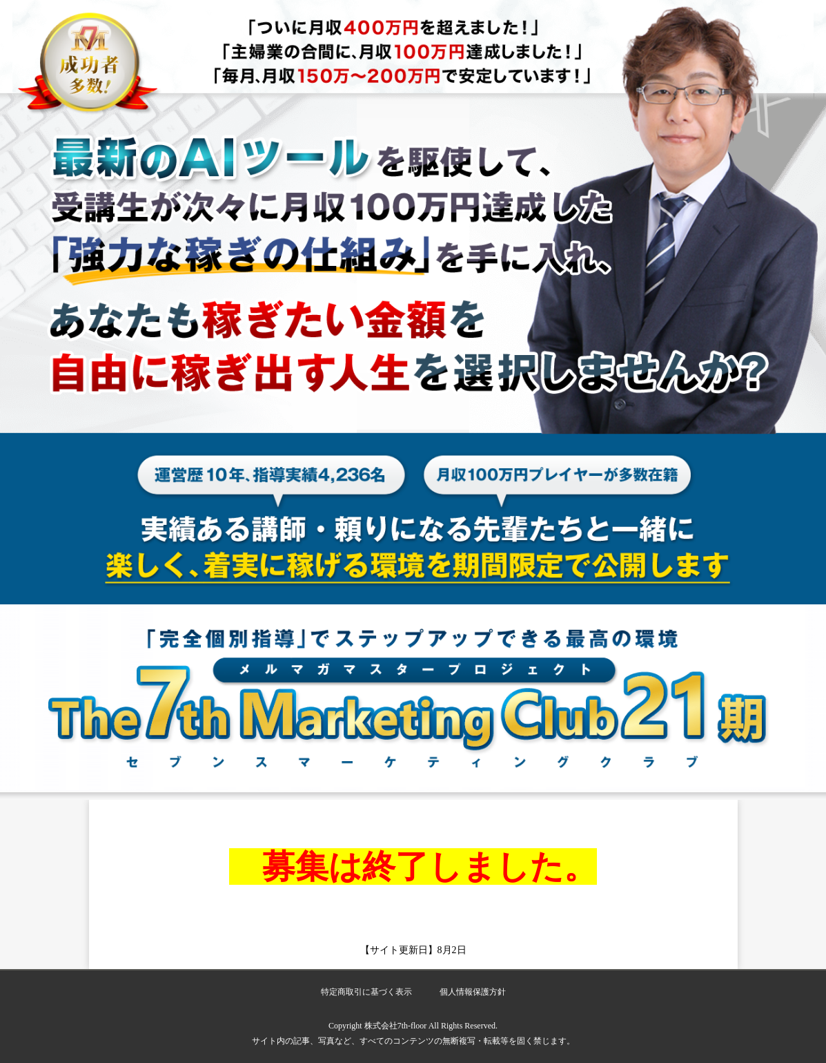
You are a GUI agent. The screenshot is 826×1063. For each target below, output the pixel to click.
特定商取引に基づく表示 (366, 992)
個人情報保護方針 (473, 992)
